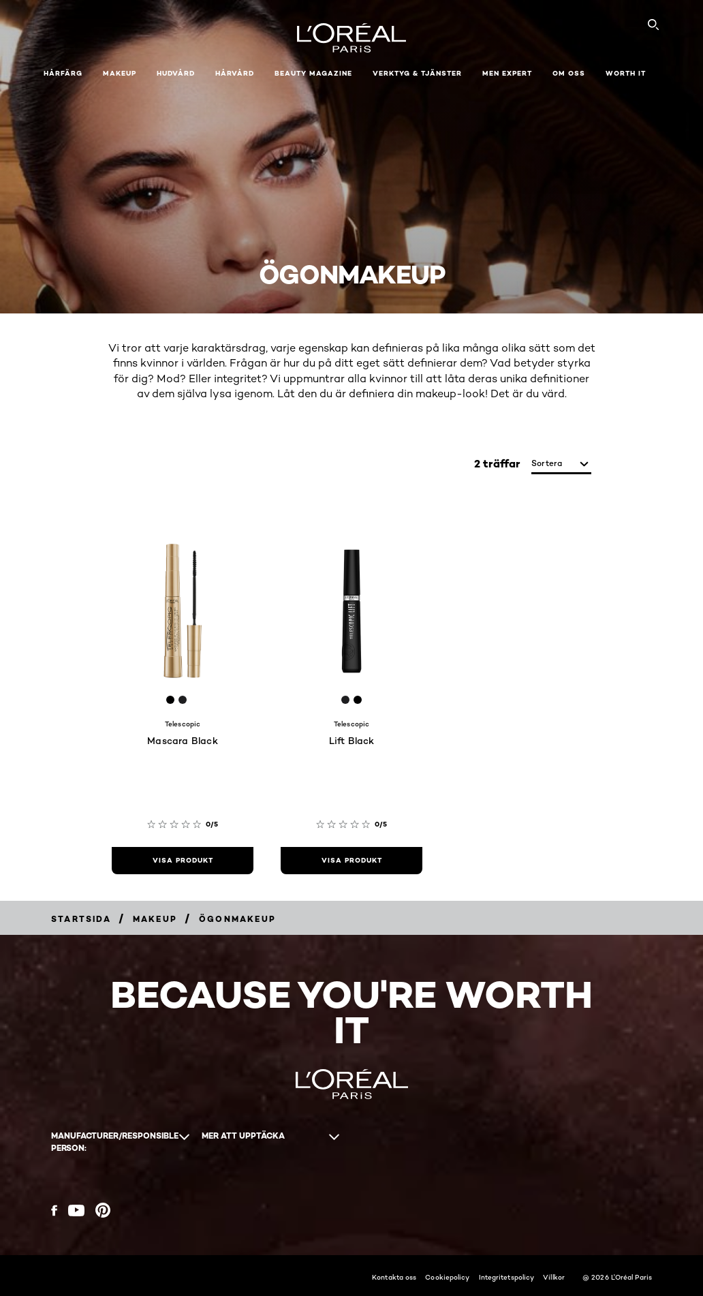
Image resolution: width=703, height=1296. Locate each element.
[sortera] (561, 464)
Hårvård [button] (234, 73)
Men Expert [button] (507, 73)
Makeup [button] (119, 73)
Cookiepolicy (447, 1277)
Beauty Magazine (313, 73)
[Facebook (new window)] (54, 1210)
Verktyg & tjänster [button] (417, 73)
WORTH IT (626, 73)
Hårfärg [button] (63, 73)
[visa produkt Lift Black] (351, 860)
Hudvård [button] (176, 73)
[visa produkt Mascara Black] (182, 860)
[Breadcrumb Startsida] (81, 919)
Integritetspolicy (507, 1277)
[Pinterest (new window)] (102, 1210)
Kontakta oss (394, 1277)
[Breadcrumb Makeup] (155, 919)
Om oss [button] (568, 73)
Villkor (554, 1277)
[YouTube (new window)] (76, 1210)
